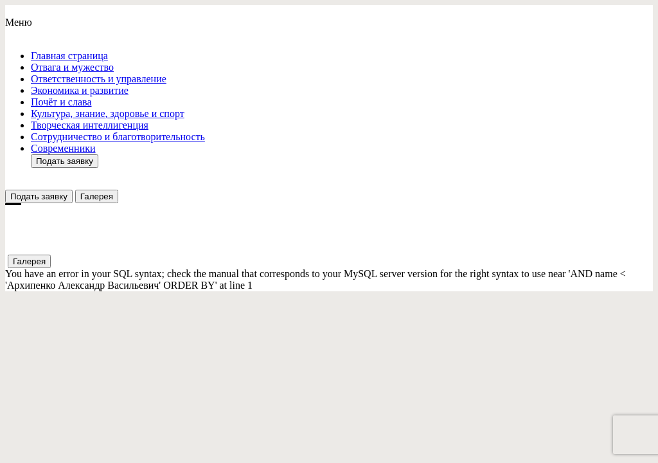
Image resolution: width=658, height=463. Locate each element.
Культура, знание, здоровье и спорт (107, 113)
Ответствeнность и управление (98, 78)
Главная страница (69, 55)
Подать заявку (64, 161)
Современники (63, 148)
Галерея (96, 196)
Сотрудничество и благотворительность (118, 136)
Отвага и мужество (72, 67)
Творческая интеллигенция (89, 125)
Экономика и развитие (80, 90)
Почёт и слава (61, 101)
